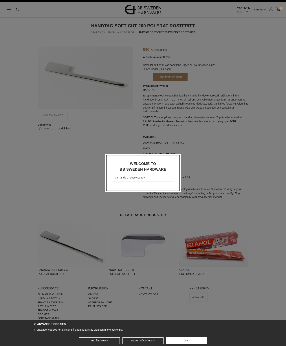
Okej (187, 340)
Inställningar (99, 340)
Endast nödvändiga (143, 340)
